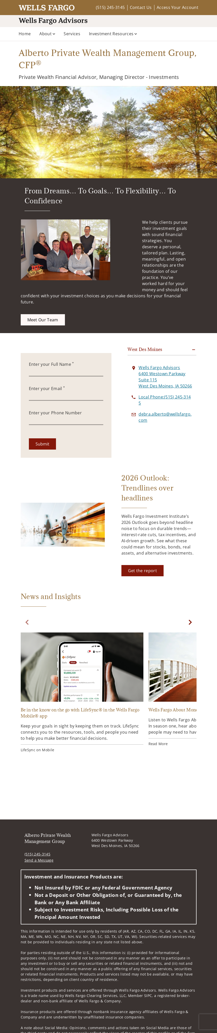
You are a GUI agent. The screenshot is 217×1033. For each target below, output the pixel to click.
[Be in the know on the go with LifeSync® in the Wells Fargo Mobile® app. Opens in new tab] (82, 693)
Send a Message (39, 860)
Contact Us (141, 7)
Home (25, 34)
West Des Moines (145, 349)
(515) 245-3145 (110, 7)
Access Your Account (177, 7)
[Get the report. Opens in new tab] (142, 570)
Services (72, 34)
